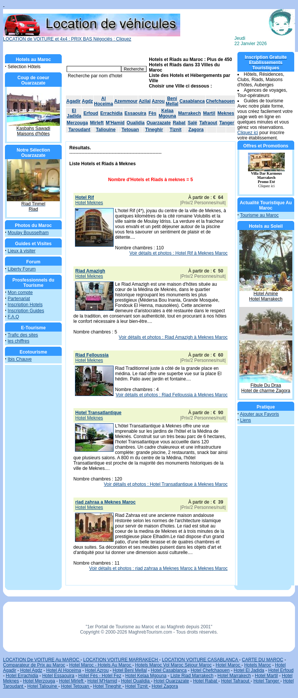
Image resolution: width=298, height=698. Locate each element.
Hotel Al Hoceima (63, 670)
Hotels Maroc (257, 665)
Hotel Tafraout (236, 681)
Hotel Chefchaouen (210, 670)
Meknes (225, 113)
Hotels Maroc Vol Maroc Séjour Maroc (173, 665)
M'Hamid (115, 122)
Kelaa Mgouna (167, 113)
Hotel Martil (266, 675)
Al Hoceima (103, 101)
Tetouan (130, 129)
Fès (152, 113)
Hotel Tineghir (107, 686)
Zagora (196, 129)
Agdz (87, 101)
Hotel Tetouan (75, 686)
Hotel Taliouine (42, 686)
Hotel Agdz (31, 670)
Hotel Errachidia (22, 675)
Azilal (144, 101)
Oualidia (135, 122)
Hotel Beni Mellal (130, 670)
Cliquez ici (247, 132)
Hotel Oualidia (136, 681)
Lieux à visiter (21, 251)
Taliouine (105, 129)
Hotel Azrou (97, 670)
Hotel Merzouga (39, 681)
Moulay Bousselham (28, 232)
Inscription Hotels (25, 304)
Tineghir (154, 129)
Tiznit (175, 129)
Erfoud (91, 113)
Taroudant (79, 129)
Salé (192, 122)
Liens (245, 420)
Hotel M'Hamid (102, 681)
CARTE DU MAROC (262, 659)
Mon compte (20, 292)
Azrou (158, 101)
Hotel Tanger (266, 681)
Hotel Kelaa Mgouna (146, 675)
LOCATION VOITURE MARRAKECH (121, 659)
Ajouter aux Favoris (259, 414)
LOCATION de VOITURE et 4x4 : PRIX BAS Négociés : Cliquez (91, 37)
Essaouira (135, 113)
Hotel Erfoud (280, 670)
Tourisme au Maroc (259, 215)
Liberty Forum (22, 269)
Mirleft (97, 122)
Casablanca (192, 101)
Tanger (226, 122)
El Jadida (74, 113)
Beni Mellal (172, 101)
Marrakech (189, 113)
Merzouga (77, 122)
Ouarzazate (159, 122)
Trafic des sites (23, 335)
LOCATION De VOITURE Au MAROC (41, 659)
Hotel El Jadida (249, 670)
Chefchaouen (220, 101)
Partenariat (19, 298)
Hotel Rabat (205, 681)
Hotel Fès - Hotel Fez (99, 675)
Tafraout (208, 122)
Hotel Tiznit (137, 686)
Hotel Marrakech (234, 675)
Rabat (179, 122)
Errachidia (111, 113)
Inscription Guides (26, 310)
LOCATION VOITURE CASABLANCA (200, 659)
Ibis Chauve (19, 359)
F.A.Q (13, 316)
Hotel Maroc (229, 665)
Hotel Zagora (165, 686)
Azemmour (125, 101)
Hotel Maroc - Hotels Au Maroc (101, 665)
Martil (209, 113)
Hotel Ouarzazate (171, 681)
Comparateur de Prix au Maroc (34, 665)
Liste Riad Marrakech (191, 675)
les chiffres (18, 341)
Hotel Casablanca (169, 670)
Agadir (73, 101)
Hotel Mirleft (71, 681)
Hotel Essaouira (58, 675)
